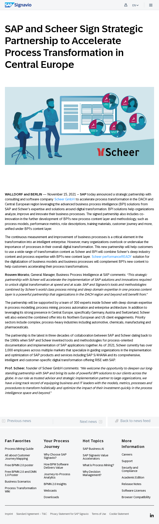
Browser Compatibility (136, 497)
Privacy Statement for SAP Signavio (69, 513)
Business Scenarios (18, 481)
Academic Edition (133, 477)
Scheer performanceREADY (112, 256)
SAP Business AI (93, 448)
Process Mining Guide (19, 448)
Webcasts (50, 490)
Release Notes (131, 484)
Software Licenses (134, 490)
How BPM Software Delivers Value (56, 466)
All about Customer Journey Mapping (17, 457)
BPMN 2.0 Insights (55, 484)
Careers (127, 454)
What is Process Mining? (98, 465)
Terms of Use (99, 513)
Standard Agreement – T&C (31, 513)
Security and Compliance (130, 469)
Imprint (9, 513)
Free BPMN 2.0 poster (19, 465)
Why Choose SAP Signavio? (55, 456)
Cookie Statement (119, 513)
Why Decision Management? (92, 473)
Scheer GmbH (65, 199)
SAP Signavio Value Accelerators (95, 457)
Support (127, 461)
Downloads (51, 497)
